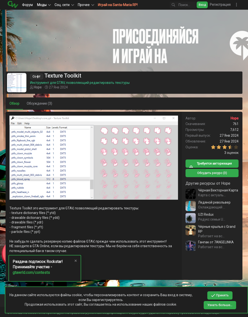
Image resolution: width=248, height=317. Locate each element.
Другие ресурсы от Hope (206, 183)
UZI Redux (204, 214)
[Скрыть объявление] (75, 261)
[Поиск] (176, 5)
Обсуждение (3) (41, 103)
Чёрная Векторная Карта (216, 190)
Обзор (16, 103)
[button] (64, 5)
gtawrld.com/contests (31, 272)
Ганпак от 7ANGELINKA (214, 242)
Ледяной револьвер (212, 202)
